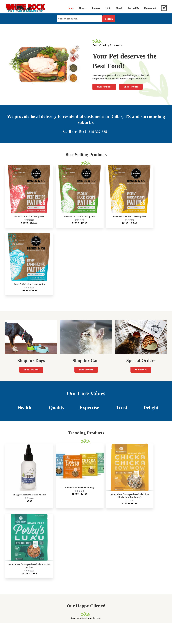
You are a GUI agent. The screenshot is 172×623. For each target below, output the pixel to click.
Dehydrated (13, 563)
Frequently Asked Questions (142, 563)
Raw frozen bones (16, 590)
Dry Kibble (12, 573)
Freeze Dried (13, 559)
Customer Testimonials (140, 556)
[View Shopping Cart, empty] (164, 8)
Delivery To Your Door (139, 559)
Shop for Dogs (104, 86)
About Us (132, 553)
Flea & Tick (12, 600)
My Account (93, 552)
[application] (85, 8)
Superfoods (13, 594)
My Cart (91, 556)
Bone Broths (13, 580)
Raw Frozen (13, 552)
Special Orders (95, 566)
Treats (10, 583)
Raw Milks (12, 576)
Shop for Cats (132, 86)
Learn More (141, 292)
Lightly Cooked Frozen (18, 556)
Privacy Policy (135, 566)
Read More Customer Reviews (86, 462)
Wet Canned (13, 570)
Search (109, 18)
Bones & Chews (15, 587)
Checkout (92, 559)
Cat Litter (52, 587)
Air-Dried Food (14, 566)
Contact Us (93, 563)
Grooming (12, 604)
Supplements (14, 597)
